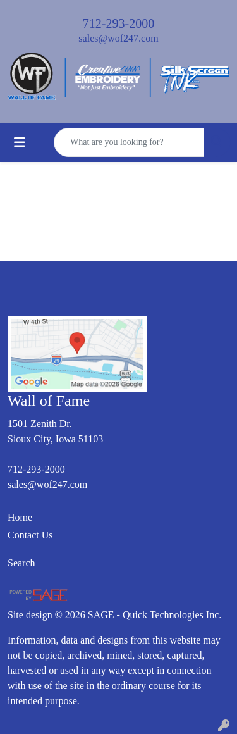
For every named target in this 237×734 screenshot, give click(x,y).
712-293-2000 (118, 23)
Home (20, 517)
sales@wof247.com (118, 38)
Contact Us (30, 535)
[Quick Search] (129, 142)
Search (21, 562)
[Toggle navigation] (19, 142)
